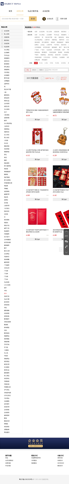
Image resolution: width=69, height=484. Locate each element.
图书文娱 (6, 78)
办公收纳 (6, 109)
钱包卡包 (6, 225)
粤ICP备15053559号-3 (26, 479)
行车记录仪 (7, 395)
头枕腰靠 (6, 401)
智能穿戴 (6, 341)
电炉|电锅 (7, 177)
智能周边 (6, 358)
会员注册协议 (9, 460)
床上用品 (6, 375)
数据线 (6, 324)
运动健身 (6, 75)
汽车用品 (6, 72)
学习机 (6, 347)
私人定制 (6, 34)
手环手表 (6, 344)
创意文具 (6, 106)
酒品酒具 (6, 163)
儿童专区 (6, 126)
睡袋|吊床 (7, 421)
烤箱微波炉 (7, 171)
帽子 (5, 248)
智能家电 (6, 69)
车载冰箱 (6, 384)
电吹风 (6, 197)
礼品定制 (6, 46)
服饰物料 (6, 245)
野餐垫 (6, 424)
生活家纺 (6, 367)
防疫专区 (6, 211)
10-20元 (63, 63)
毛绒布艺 (6, 256)
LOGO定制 (7, 285)
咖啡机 (6, 174)
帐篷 (5, 418)
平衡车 (6, 356)
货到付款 (60, 458)
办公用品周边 (8, 123)
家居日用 (6, 364)
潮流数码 (6, 58)
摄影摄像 (6, 310)
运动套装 (6, 412)
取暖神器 (6, 152)
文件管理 (6, 103)
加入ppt (37, 119)
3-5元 (51, 63)
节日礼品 (6, 55)
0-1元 (40, 63)
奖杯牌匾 (6, 259)
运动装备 (6, 409)
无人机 (6, 353)
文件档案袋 (7, 239)
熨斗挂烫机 (7, 180)
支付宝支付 (61, 463)
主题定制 (6, 37)
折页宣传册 (7, 242)
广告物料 (6, 265)
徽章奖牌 (6, 262)
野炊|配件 (7, 432)
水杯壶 (6, 214)
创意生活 (6, 61)
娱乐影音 (6, 302)
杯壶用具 (6, 426)
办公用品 (6, 49)
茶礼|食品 (7, 66)
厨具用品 (6, 361)
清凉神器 (6, 149)
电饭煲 (6, 186)
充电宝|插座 (7, 322)
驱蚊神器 (6, 146)
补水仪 (6, 143)
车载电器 (6, 381)
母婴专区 (6, 132)
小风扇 (6, 140)
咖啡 (5, 160)
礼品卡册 (6, 299)
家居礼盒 (6, 370)
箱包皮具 (6, 98)
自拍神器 (6, 313)
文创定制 (6, 43)
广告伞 (6, 279)
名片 (5, 112)
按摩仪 (6, 200)
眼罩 (5, 120)
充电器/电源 (7, 392)
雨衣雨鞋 (6, 220)
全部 (36, 31)
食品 (5, 157)
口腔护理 (6, 205)
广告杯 (6, 273)
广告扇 (6, 276)
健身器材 (6, 415)
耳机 (5, 307)
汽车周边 (6, 398)
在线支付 (60, 460)
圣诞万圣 (6, 296)
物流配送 (34, 463)
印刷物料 (6, 234)
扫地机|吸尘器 (8, 183)
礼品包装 (6, 282)
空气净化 (6, 390)
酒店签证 (6, 40)
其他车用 (6, 407)
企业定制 (6, 31)
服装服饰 (6, 373)
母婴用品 (6, 129)
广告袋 (6, 271)
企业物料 (6, 52)
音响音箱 (6, 305)
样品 (6, 458)
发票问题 (8, 463)
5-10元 (57, 63)
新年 (5, 293)
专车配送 (34, 460)
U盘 (5, 92)
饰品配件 (6, 231)
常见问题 (8, 465)
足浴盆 (6, 203)
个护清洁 (6, 208)
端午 (5, 288)
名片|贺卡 (7, 237)
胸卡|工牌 (7, 251)
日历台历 (6, 268)
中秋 (5, 290)
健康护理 (6, 194)
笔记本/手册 (7, 89)
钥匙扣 (6, 222)
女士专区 (6, 134)
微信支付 (60, 465)
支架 (5, 330)
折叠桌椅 (6, 429)
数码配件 (6, 319)
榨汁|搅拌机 (7, 166)
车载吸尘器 (7, 387)
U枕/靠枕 (6, 115)
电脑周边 (6, 336)
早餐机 (6, 188)
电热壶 (6, 169)
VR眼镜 (6, 350)
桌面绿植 (6, 117)
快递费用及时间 (36, 458)
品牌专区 (6, 83)
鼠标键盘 (6, 339)
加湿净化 (6, 378)
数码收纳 (6, 333)
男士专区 (6, 137)
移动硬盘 (6, 327)
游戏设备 (6, 316)
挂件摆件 (6, 404)
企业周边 (6, 254)
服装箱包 (6, 95)
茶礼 (5, 154)
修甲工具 (6, 228)
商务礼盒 (6, 100)
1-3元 (46, 63)
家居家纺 (6, 64)
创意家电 (6, 191)
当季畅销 (6, 81)
